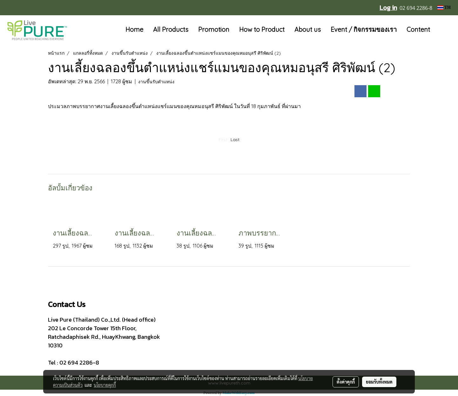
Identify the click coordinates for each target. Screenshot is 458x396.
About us (307, 29)
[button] (444, 29)
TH (444, 7)
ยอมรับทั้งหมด (379, 382)
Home (134, 29)
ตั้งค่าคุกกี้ (346, 382)
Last (235, 139)
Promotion (213, 29)
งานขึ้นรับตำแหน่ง (156, 82)
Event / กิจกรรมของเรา (364, 29)
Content (418, 29)
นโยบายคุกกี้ (105, 385)
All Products (170, 29)
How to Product (262, 29)
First (223, 139)
